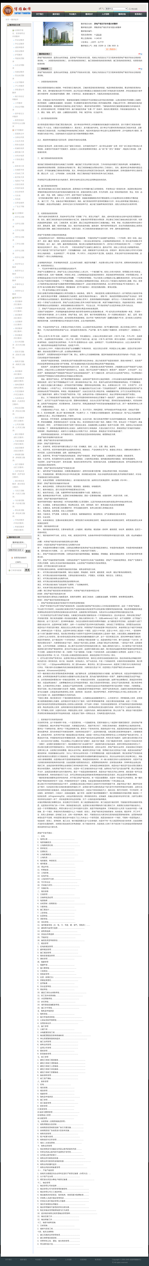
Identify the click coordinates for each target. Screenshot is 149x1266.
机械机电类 (19, 148)
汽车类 (17, 195)
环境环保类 (19, 188)
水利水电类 (19, 156)
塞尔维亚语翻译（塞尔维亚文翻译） (18, 484)
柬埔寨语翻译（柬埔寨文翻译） (18, 457)
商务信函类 (19, 145)
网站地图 (134, 9)
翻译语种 (18, 298)
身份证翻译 (19, 51)
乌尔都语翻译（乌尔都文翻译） (18, 503)
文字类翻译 (18, 130)
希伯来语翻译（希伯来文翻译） (18, 513)
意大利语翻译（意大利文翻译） (18, 345)
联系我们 (98, 1259)
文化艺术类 (19, 141)
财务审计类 (19, 166)
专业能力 (38, 1259)
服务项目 (23, 1259)
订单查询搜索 (16, 570)
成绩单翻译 (19, 47)
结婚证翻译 (19, 72)
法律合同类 (19, 137)
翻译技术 (53, 1259)
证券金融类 (19, 203)
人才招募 (68, 1259)
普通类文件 (19, 134)
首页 (7, 20)
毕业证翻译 (19, 40)
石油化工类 (19, 173)
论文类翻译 (18, 213)
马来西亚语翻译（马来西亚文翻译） (18, 401)
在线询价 (83, 1259)
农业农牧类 (19, 192)
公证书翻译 (19, 82)
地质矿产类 (19, 181)
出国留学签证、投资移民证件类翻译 (18, 33)
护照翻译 (18, 55)
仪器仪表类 (19, 184)
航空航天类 (19, 177)
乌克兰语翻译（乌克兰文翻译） (18, 494)
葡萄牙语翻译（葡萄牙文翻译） (18, 364)
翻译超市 (15, 20)
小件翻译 (18, 103)
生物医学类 (19, 170)
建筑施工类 (19, 152)
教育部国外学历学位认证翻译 (18, 123)
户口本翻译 (19, 86)
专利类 (17, 199)
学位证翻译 (19, 44)
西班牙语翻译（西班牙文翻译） (18, 355)
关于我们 (8, 1259)
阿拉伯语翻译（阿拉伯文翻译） (18, 411)
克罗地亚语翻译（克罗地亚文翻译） (18, 474)
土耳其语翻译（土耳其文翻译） (18, 427)
